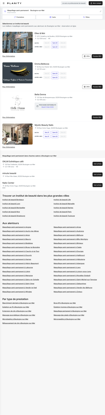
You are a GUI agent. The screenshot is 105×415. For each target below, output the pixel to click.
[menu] (3, 3)
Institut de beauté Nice (11, 212)
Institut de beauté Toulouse (64, 216)
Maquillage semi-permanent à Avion (16, 235)
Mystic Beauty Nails (44, 125)
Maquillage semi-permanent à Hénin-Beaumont (20, 263)
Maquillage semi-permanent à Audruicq (69, 231)
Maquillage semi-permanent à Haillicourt (69, 255)
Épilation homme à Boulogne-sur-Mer (68, 307)
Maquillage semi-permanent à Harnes (16, 259)
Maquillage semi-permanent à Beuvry (16, 239)
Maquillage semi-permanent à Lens (67, 267)
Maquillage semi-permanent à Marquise (17, 276)
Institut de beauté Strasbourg (13, 216)
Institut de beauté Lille (62, 200)
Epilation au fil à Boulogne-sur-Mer (15, 307)
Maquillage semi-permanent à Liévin (16, 271)
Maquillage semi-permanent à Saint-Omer (18, 284)
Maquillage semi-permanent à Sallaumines (70, 284)
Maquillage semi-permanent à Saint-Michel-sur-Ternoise (75, 280)
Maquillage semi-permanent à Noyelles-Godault (72, 276)
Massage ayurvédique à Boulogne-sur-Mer (18, 315)
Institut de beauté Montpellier (13, 208)
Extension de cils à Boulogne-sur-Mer (16, 311)
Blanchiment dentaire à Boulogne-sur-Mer (18, 303)
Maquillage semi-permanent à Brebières (17, 243)
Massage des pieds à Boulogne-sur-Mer (69, 315)
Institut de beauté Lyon (11, 204)
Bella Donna (40, 94)
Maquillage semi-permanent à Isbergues (69, 263)
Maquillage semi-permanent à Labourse (17, 267)
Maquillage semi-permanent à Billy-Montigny (71, 239)
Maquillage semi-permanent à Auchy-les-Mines (20, 231)
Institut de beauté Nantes (63, 208)
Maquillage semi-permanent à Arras (67, 227)
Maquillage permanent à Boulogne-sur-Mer (70, 311)
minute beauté (9, 173)
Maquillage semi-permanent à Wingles (17, 292)
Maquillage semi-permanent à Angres (16, 227)
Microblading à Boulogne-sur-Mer (15, 319)
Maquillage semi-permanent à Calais (68, 247)
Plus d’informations (8, 56)
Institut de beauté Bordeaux (13, 200)
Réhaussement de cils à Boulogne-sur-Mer (18, 323)
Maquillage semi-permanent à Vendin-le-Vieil (19, 288)
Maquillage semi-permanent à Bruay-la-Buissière (21, 247)
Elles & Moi (40, 33)
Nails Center (8, 183)
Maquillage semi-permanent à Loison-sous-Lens (72, 271)
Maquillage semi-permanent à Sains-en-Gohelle (20, 280)
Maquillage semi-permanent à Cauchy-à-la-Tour (20, 251)
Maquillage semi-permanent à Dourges (68, 251)
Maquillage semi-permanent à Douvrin (17, 255)
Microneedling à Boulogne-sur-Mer (67, 319)
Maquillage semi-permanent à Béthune (68, 235)
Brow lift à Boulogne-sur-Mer (65, 303)
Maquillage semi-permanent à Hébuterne (69, 259)
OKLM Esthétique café (13, 161)
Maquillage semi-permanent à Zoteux (68, 292)
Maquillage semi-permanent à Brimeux (68, 243)
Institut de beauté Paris (62, 212)
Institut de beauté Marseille (64, 204)
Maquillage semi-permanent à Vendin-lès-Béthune (73, 288)
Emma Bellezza (42, 64)
